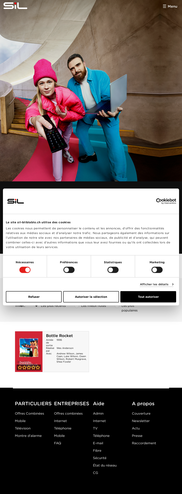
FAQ (57, 443)
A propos (143, 403)
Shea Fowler (64, 361)
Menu (172, 6)
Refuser (34, 297)
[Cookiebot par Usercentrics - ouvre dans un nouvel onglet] (159, 201)
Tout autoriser (148, 297)
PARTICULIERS (33, 403)
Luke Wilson (71, 356)
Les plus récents (50, 305)
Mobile (20, 421)
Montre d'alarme (28, 436)
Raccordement (144, 443)
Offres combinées (68, 413)
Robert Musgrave (76, 358)
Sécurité (99, 458)
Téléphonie (62, 428)
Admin (98, 413)
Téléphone (101, 436)
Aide (98, 403)
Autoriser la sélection (91, 297)
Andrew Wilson (65, 353)
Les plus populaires (126, 307)
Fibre (97, 450)
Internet (60, 421)
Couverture (141, 413)
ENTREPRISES (71, 403)
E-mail (98, 443)
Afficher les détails (154, 284)
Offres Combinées (29, 413)
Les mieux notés (90, 305)
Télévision (23, 428)
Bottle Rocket (59, 335)
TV (95, 428)
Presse (137, 436)
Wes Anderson (65, 348)
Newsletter (141, 421)
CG (95, 473)
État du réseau (105, 465)
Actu (136, 428)
